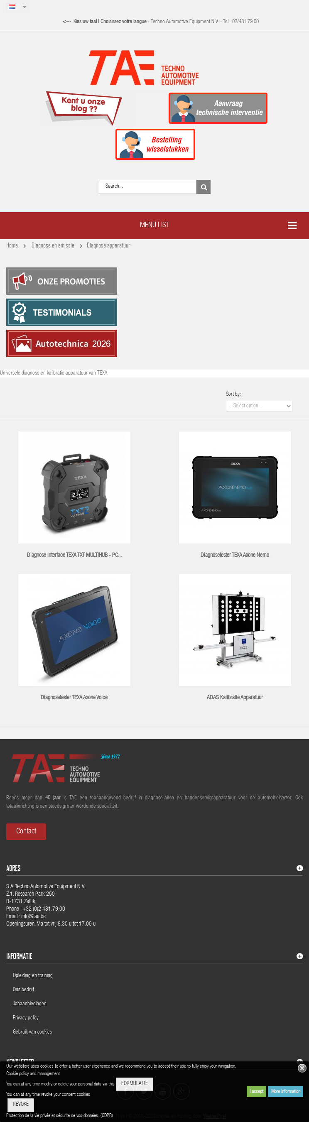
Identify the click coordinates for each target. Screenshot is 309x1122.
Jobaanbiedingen (30, 1004)
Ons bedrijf (23, 990)
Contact (26, 831)
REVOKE (21, 1104)
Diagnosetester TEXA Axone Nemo (235, 556)
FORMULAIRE (134, 1084)
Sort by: (233, 394)
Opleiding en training (33, 976)
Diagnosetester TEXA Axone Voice (74, 698)
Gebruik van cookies (32, 1032)
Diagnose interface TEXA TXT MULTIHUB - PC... (74, 556)
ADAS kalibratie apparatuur (235, 698)
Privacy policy (26, 1018)
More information (285, 1091)
